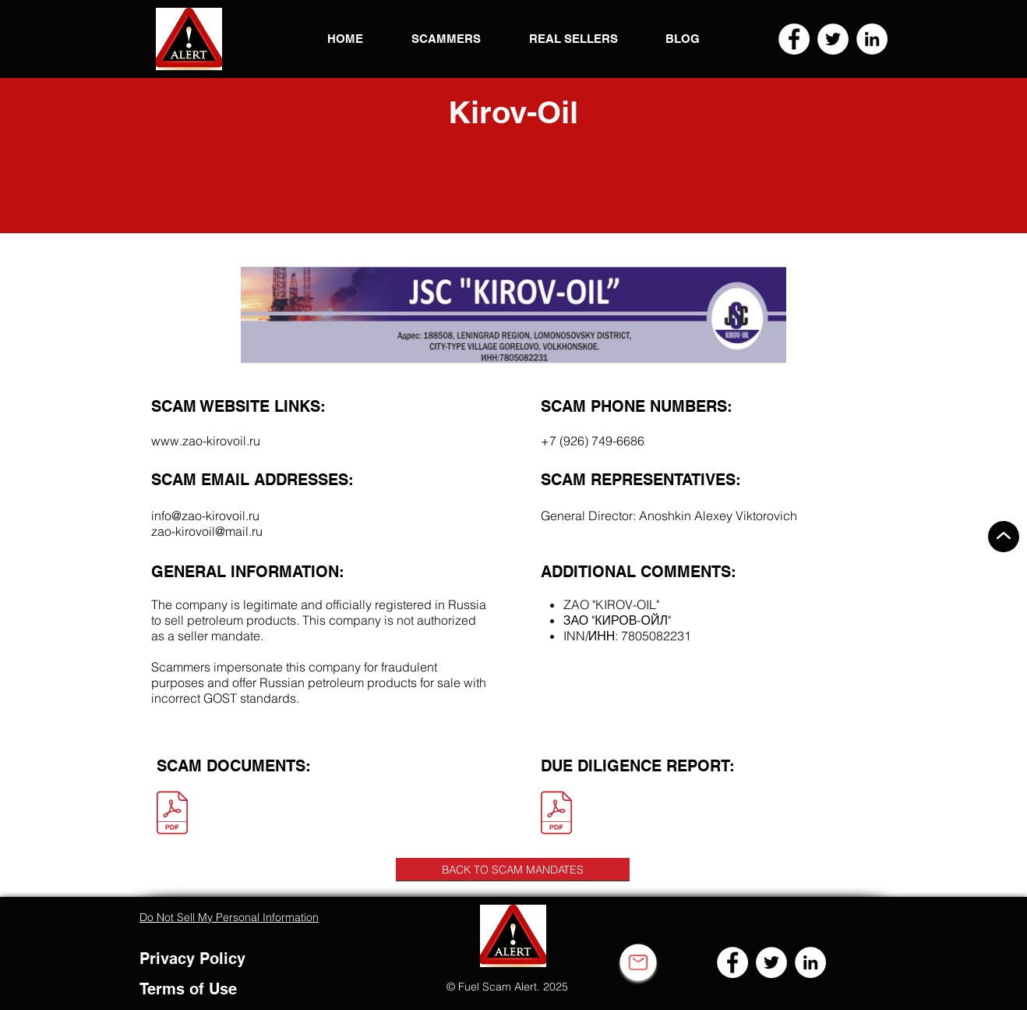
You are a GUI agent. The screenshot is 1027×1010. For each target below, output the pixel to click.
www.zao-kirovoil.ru (205, 440)
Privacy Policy (192, 958)
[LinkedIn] (872, 39)
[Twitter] (833, 39)
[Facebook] (794, 39)
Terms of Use (188, 989)
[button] (189, 39)
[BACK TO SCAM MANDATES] (513, 869)
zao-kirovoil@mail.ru (207, 531)
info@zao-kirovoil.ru (205, 515)
